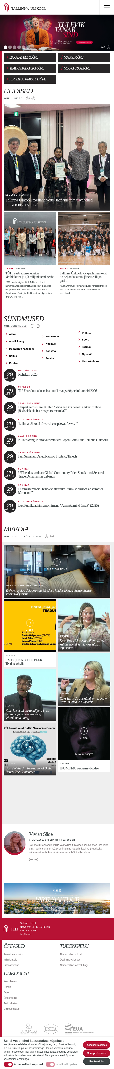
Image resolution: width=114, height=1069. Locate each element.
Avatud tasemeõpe (13, 954)
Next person (36, 859)
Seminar (50, 358)
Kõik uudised (13, 98)
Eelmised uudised (28, 98)
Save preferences (96, 1053)
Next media (52, 536)
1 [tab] (5, 47)
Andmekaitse (10, 1003)
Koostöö (50, 351)
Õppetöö (87, 354)
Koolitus (50, 343)
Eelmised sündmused (32, 326)
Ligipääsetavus (11, 1008)
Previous (103, 47)
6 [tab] (28, 47)
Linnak (7, 986)
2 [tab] (10, 47)
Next (108, 47)
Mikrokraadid (10, 959)
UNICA (51, 1029)
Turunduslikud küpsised (28, 1064)
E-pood (7, 992)
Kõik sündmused (15, 326)
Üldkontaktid (10, 997)
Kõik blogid (12, 536)
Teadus (86, 346)
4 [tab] (19, 47)
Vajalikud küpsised (67, 1064)
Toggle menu (106, 7)
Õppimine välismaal (70, 959)
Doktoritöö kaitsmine (21, 348)
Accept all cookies (97, 1045)
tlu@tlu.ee (25, 934)
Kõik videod (32, 536)
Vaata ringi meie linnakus (57, 898)
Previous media (46, 536)
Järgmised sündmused (38, 326)
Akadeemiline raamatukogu (74, 965)
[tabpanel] (57, 33)
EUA (79, 1029)
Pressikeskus (10, 981)
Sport (85, 339)
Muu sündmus (90, 361)
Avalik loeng (16, 341)
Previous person (31, 859)
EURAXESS (29, 1029)
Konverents (52, 336)
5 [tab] (23, 47)
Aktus (12, 334)
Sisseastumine (11, 965)
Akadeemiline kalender (72, 954)
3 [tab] (14, 47)
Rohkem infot (96, 1061)
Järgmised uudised (33, 98)
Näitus (13, 356)
